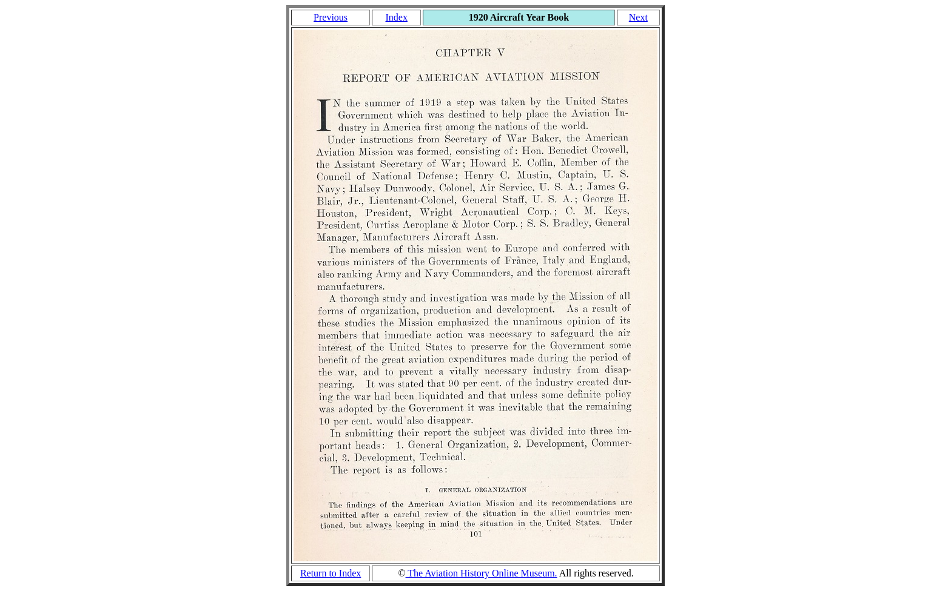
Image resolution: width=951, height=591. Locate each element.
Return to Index (330, 573)
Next (638, 17)
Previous (331, 17)
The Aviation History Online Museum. (481, 573)
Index (396, 17)
